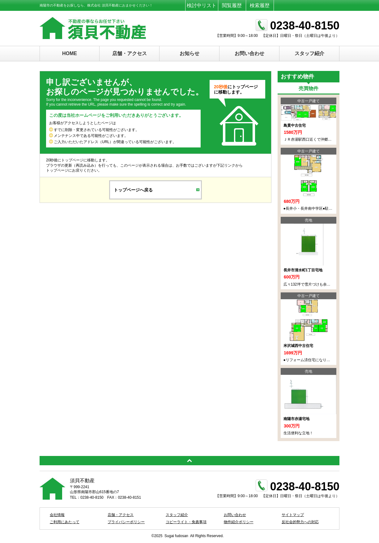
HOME (69, 53)
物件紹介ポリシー (238, 522)
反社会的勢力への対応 (300, 522)
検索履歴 (260, 5)
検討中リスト (201, 5)
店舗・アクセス (129, 53)
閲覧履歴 (232, 5)
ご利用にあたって (64, 522)
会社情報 (57, 515)
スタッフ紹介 (309, 53)
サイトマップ (293, 515)
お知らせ (189, 53)
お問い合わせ (249, 53)
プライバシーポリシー (126, 522)
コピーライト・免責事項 (186, 522)
